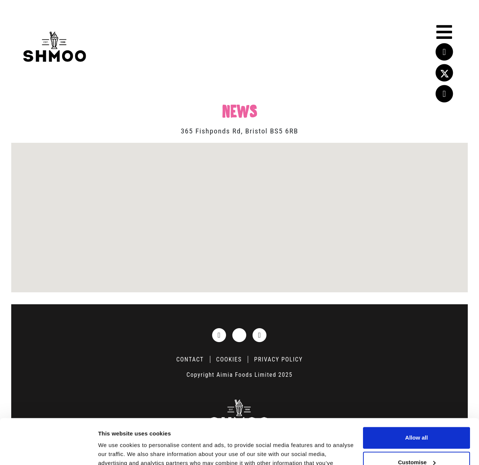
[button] (239, 213)
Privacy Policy (278, 359)
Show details (115, 450)
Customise (417, 419)
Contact (190, 359)
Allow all (416, 395)
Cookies (229, 359)
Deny (417, 444)
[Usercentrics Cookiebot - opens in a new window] (48, 450)
